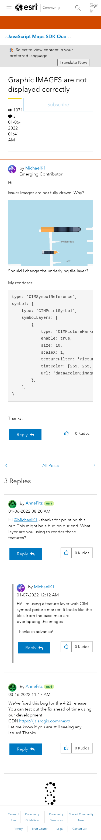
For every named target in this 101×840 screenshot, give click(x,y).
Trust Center (39, 829)
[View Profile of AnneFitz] (34, 503)
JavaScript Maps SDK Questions (43, 36)
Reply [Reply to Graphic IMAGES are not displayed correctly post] (22, 434)
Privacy (18, 829)
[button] (50, 233)
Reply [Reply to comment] (22, 554)
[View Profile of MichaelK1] (35, 168)
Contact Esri (79, 829)
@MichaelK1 (25, 520)
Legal (60, 829)
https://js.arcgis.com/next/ (44, 721)
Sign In (94, 8)
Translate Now (73, 62)
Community (51, 8)
